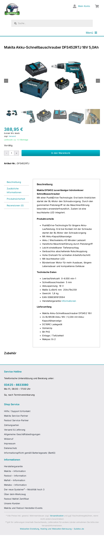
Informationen (68, 301)
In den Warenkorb (60, 153)
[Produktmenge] (11, 153)
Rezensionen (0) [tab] (15, 205)
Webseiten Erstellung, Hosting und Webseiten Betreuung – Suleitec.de (52, 529)
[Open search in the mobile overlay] (52, 23)
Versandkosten (57, 515)
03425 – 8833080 (16, 384)
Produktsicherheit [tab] (16, 198)
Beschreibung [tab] (14, 182)
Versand (12, 136)
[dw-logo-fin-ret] (12, 4)
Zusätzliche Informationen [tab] (14, 190)
